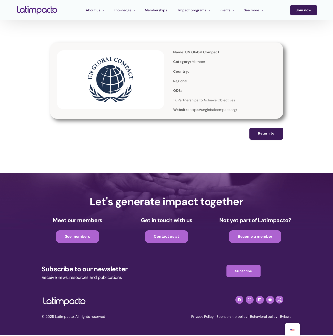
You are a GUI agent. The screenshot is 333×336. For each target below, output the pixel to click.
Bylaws (285, 317)
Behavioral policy (263, 317)
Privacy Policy (201, 317)
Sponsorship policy (230, 317)
